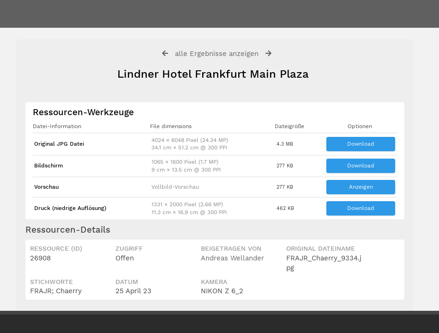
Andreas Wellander (232, 258)
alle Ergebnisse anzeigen (217, 53)
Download (360, 144)
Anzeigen (361, 187)
